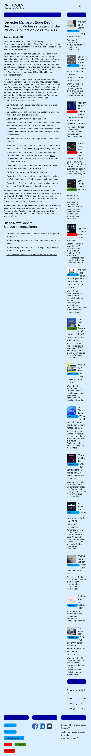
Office (8, 744)
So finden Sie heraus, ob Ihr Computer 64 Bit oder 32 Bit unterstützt (76, 513)
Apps (52, 155)
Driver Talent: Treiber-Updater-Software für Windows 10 (76, 190)
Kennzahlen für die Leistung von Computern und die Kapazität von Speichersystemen (76, 113)
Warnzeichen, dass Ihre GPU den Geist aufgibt (76, 150)
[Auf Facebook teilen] (35, 726)
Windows (37, 47)
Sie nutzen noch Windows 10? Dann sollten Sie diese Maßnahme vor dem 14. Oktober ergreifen (76, 641)
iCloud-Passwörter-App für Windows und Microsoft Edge (31, 254)
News (19, 14)
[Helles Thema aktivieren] (80, 6)
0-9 (68, 692)
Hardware (9, 751)
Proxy (36, 149)
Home (9, 14)
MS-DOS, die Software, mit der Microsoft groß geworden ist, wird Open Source (76, 329)
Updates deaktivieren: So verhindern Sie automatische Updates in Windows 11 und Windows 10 (76, 69)
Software (20, 744)
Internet (7, 199)
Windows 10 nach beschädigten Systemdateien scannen (76, 374)
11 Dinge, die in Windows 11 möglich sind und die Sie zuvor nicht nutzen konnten (76, 417)
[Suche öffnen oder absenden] (72, 6)
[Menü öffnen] (84, 6)
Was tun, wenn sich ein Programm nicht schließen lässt (76, 565)
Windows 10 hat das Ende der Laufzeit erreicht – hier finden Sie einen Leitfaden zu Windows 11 (76, 467)
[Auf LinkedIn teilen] (42, 726)
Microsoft (8, 42)
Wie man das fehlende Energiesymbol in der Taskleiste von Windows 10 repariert (76, 279)
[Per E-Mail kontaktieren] (49, 726)
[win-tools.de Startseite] (14, 6)
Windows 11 (10, 725)
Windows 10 (10, 731)
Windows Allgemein (14, 738)
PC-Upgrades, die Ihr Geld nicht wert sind (76, 233)
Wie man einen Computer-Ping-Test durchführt (76, 29)
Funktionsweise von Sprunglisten (82, 602)
